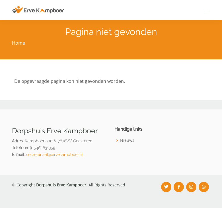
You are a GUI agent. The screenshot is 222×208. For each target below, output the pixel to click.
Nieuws (127, 140)
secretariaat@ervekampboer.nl (54, 154)
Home (18, 43)
